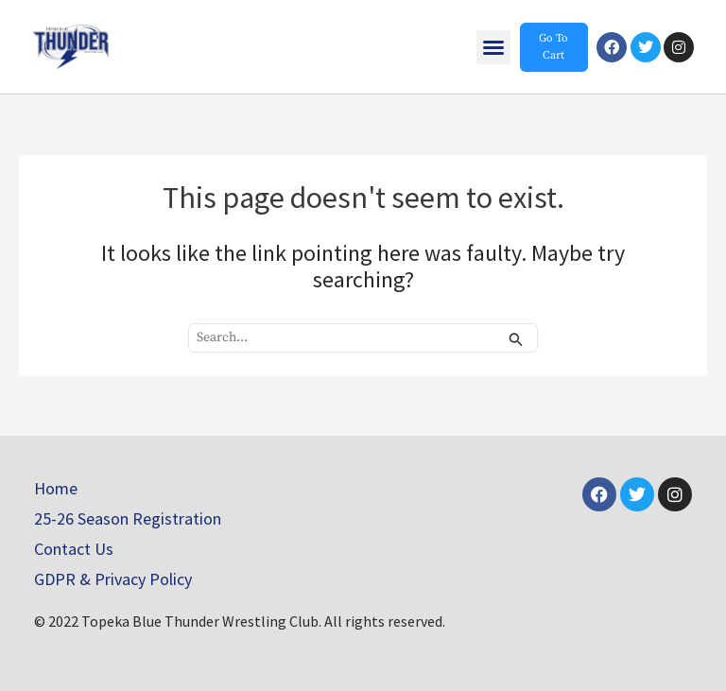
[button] (493, 47)
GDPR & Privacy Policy (113, 579)
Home (56, 488)
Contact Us (73, 549)
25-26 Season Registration (127, 518)
